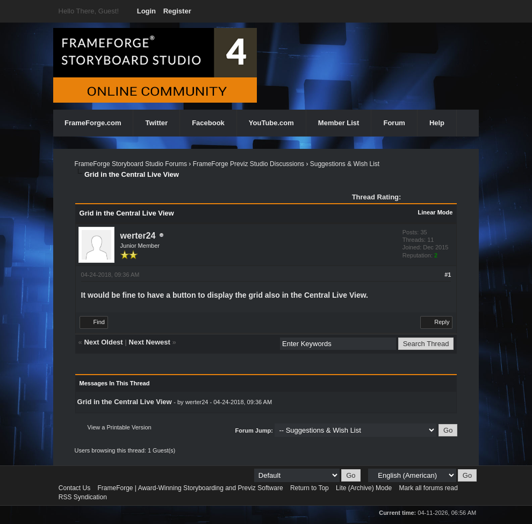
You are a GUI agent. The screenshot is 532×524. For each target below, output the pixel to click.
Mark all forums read (428, 488)
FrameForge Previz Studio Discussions (248, 164)
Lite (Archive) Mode (364, 488)
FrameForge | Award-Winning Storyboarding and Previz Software (190, 488)
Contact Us (74, 488)
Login (146, 11)
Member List (339, 123)
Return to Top (309, 488)
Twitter (156, 123)
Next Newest (149, 342)
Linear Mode (435, 212)
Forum (394, 123)
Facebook (208, 123)
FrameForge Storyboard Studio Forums (131, 164)
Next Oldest (103, 342)
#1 (447, 274)
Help (436, 123)
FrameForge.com (92, 123)
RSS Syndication (83, 497)
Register (177, 11)
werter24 (138, 235)
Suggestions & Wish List (344, 164)
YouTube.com (271, 123)
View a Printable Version (120, 427)
